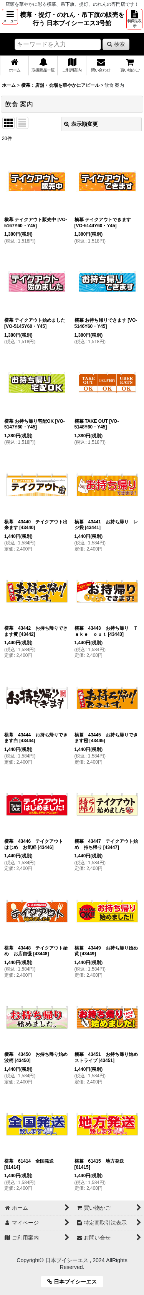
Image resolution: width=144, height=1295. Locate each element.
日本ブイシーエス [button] (74, 1282)
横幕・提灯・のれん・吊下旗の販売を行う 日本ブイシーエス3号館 (72, 18)
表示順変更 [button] (81, 124)
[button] (10, 16)
